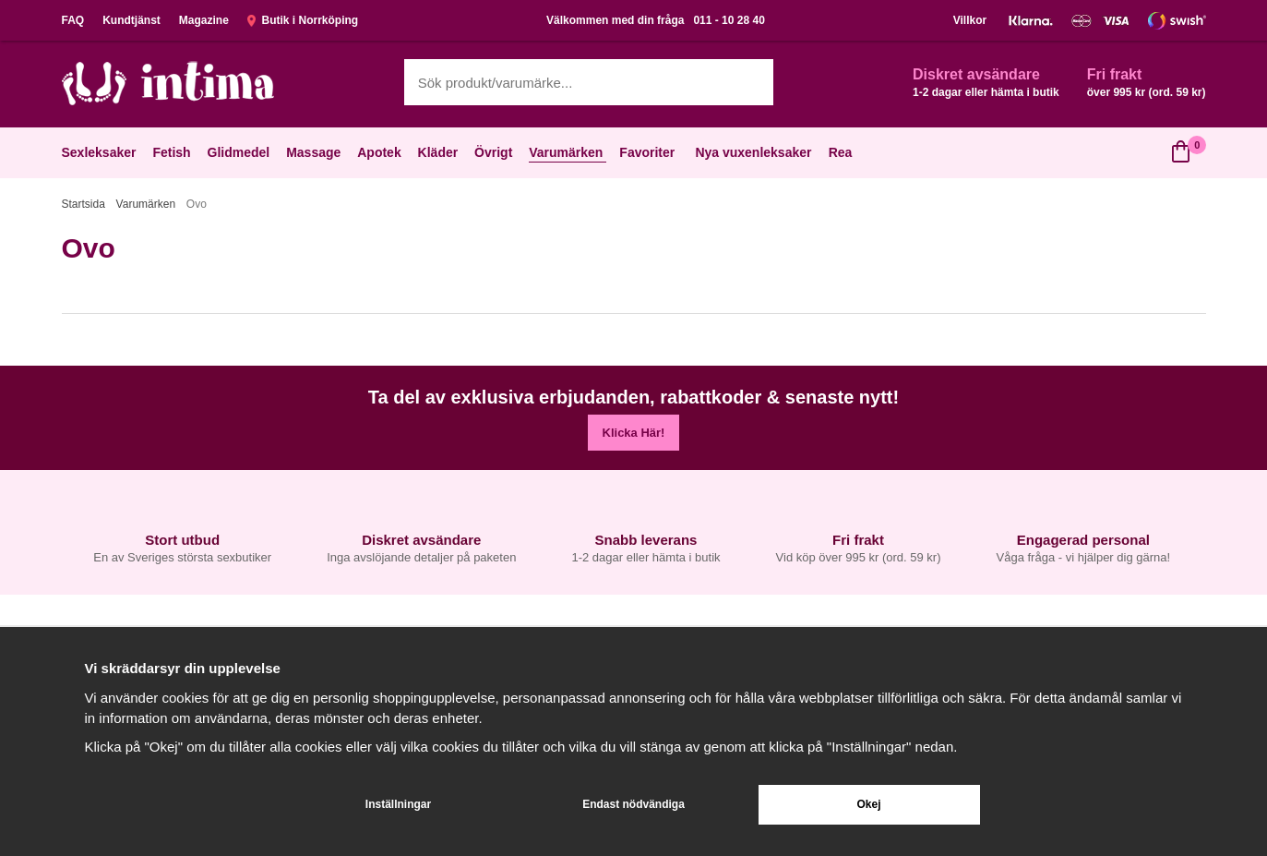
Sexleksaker (101, 152)
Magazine (204, 20)
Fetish (173, 152)
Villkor (969, 20)
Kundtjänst (131, 20)
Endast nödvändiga (633, 804)
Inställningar (398, 804)
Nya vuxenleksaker (753, 152)
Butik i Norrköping (302, 20)
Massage (315, 152)
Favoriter (648, 152)
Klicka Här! (634, 433)
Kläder (440, 152)
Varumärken (567, 152)
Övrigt (495, 152)
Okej (868, 804)
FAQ (73, 20)
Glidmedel (241, 152)
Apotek (380, 152)
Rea (841, 152)
